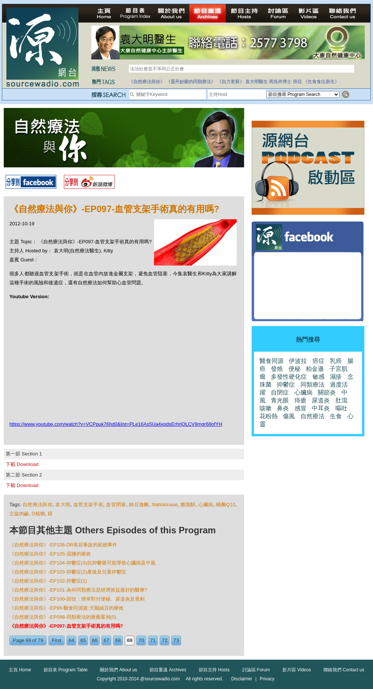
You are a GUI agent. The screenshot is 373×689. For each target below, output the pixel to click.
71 (153, 640)
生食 (336, 416)
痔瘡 (300, 400)
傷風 (289, 416)
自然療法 (313, 416)
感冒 (300, 408)
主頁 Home (20, 669)
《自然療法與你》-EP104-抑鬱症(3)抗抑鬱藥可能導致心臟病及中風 (82, 563)
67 (106, 640)
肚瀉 (341, 400)
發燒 (277, 369)
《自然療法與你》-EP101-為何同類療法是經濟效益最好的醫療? (78, 590)
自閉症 (280, 392)
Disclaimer (241, 678)
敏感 (319, 376)
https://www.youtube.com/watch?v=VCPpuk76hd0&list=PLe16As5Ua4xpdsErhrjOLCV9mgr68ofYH (115, 424)
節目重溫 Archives (168, 669)
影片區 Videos (296, 669)
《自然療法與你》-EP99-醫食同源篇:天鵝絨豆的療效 (66, 608)
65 (83, 640)
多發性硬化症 (289, 376)
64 (71, 640)
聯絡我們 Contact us (343, 669)
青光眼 (280, 400)
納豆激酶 (139, 504)
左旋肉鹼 (19, 513)
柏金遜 (315, 369)
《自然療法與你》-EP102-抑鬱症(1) (48, 581)
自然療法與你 (38, 504)
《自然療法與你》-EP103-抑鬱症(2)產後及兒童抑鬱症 (67, 572)
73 (176, 640)
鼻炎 (283, 408)
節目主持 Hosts (214, 669)
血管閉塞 (116, 504)
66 (94, 640)
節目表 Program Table (66, 669)
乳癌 (336, 361)
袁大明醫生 (256, 81)
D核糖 (38, 513)
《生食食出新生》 (321, 81)
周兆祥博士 (280, 81)
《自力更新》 (230, 81)
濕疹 (336, 376)
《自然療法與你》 (147, 81)
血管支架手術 (88, 504)
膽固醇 (187, 504)
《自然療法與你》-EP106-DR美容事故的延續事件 (63, 545)
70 (141, 640)
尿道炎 (321, 400)
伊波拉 (298, 361)
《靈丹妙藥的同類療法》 (191, 81)
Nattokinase (165, 504)
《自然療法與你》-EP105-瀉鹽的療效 (50, 554)
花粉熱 (269, 416)
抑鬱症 (286, 384)
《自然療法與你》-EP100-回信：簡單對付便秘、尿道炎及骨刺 (77, 599)
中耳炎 (321, 408)
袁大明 (62, 504)
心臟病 (205, 504)
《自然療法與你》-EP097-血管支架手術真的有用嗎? (66, 626)
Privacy (267, 678)
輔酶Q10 (225, 504)
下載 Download (22, 464)
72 (164, 640)
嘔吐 (341, 408)
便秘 (294, 369)
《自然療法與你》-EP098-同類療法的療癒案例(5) (62, 617)
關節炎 (327, 392)
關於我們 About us (118, 669)
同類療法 (313, 384)
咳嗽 (266, 408)
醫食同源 (272, 361)
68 (118, 640)
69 (129, 640)
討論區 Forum (256, 669)
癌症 (297, 81)
